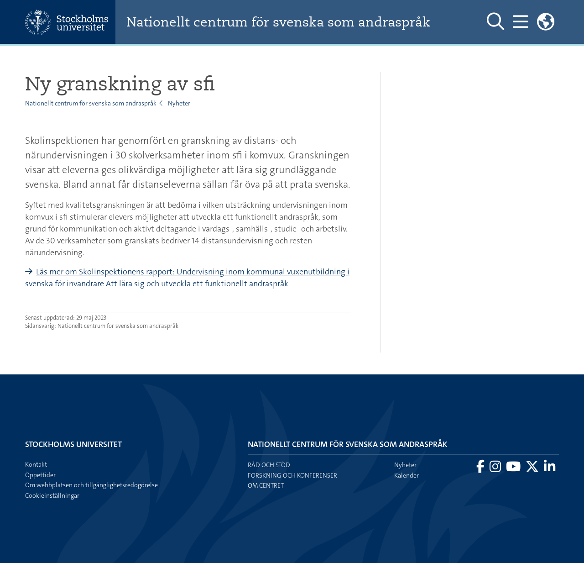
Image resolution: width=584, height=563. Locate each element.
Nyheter (179, 103)
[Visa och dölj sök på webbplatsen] (495, 22)
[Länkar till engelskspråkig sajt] (545, 22)
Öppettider (40, 475)
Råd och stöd (269, 465)
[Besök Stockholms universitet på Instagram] (496, 469)
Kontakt (36, 464)
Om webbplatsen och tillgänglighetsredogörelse (91, 485)
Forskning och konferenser (292, 475)
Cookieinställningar (52, 495)
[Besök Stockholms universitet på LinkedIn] (549, 469)
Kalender (406, 475)
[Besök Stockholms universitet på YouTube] (514, 469)
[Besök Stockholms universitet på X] (533, 469)
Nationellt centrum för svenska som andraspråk (278, 22)
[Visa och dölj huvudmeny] (520, 22)
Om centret (266, 485)
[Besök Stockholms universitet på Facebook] (481, 469)
